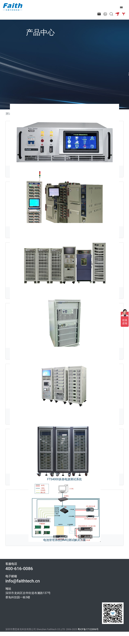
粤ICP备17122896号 (88, 629)
